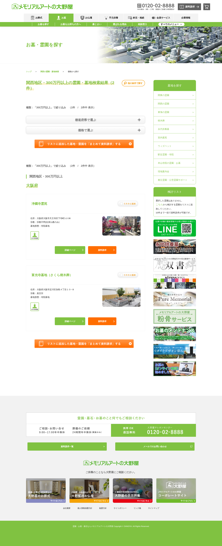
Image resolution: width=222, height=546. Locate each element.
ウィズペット (164, 146)
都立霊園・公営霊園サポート (172, 180)
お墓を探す (43, 24)
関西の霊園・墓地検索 (49, 72)
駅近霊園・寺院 (166, 154)
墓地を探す (175, 85)
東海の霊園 (163, 112)
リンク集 (137, 508)
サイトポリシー (120, 508)
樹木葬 (161, 120)
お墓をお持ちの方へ (70, 24)
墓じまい (96, 24)
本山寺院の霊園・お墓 (169, 163)
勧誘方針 (103, 508)
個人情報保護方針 (84, 508)
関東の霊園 (163, 95)
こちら (159, 204)
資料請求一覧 (67, 446)
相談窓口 (142, 24)
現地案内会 (163, 171)
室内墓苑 (162, 137)
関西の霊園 (163, 103)
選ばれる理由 (119, 24)
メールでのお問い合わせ (155, 446)
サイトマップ (153, 508)
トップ (29, 72)
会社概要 (66, 508)
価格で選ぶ (85, 130)
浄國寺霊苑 (39, 203)
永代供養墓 (163, 129)
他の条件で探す (135, 83)
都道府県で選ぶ (85, 120)
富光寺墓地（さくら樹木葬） (52, 275)
